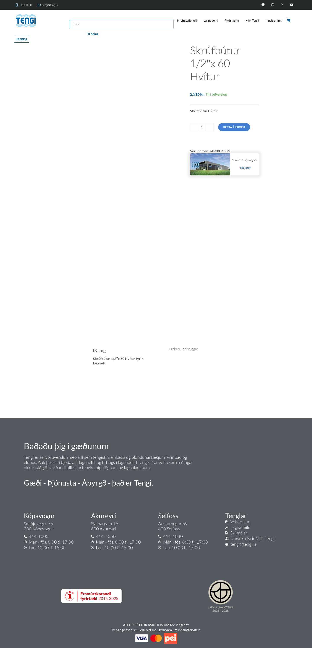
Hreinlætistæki (187, 20)
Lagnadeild (211, 20)
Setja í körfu (234, 127)
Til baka (92, 34)
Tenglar (236, 516)
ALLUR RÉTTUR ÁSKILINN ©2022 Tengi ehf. (156, 625)
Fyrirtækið (232, 20)
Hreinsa (22, 39)
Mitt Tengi (252, 20)
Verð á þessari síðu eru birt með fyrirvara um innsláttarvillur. (156, 630)
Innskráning (273, 20)
